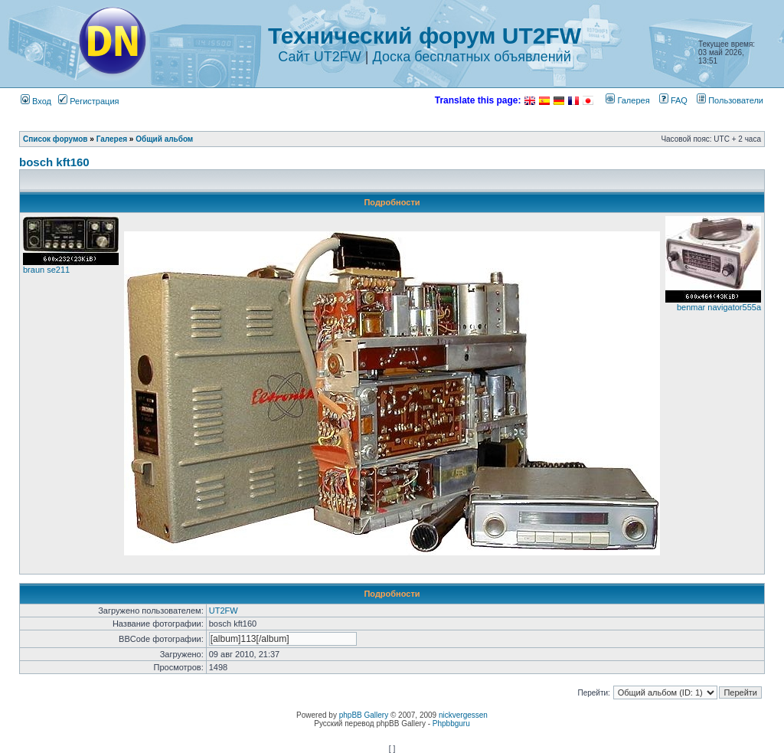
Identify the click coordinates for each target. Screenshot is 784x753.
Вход (36, 101)
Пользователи (730, 100)
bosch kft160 (54, 162)
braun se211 (46, 269)
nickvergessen (463, 715)
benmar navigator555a (719, 307)
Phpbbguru (451, 723)
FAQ (673, 100)
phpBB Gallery (363, 715)
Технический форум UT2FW (424, 35)
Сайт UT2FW (319, 56)
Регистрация (88, 101)
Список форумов (55, 139)
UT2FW (223, 610)
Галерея (627, 100)
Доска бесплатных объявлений (471, 56)
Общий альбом (164, 139)
